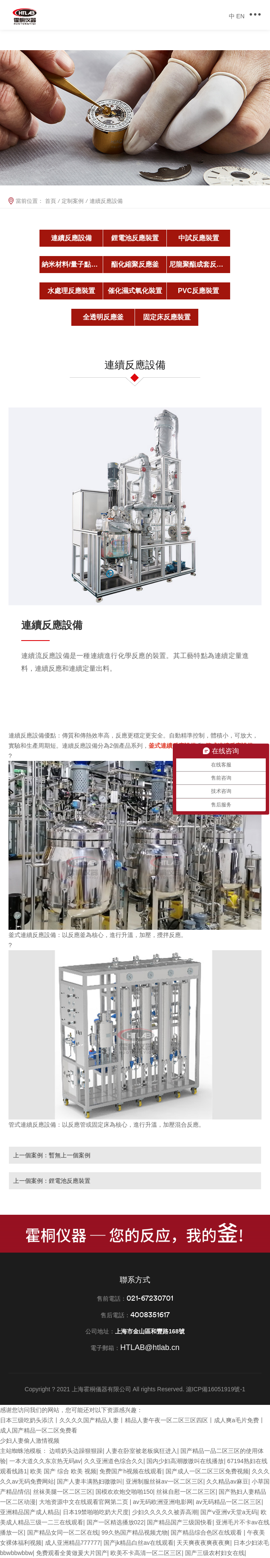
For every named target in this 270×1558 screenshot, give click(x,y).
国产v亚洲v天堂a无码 (228, 1512)
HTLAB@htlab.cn (149, 1347)
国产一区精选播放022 (115, 1522)
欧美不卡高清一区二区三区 (146, 1552)
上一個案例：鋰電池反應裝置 (51, 1180)
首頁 (50, 201)
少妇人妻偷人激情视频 (29, 1440)
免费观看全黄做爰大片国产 (71, 1552)
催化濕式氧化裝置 (135, 290)
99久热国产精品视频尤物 (134, 1532)
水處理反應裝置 (71, 290)
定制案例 (73, 201)
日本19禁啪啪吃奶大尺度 (96, 1512)
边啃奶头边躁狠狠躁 (76, 1450)
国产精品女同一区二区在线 (62, 1532)
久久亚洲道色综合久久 (113, 1461)
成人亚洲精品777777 (73, 1542)
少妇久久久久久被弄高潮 (164, 1512)
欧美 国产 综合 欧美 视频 (63, 1471)
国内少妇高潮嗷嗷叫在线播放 (185, 1461)
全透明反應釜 (103, 317)
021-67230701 (150, 1298)
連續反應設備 (71, 238)
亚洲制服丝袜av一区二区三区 (164, 1481)
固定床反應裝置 (167, 317)
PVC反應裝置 (198, 290)
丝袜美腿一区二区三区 (63, 1491)
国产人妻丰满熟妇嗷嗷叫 (89, 1481)
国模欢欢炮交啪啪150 (124, 1491)
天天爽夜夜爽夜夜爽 (203, 1542)
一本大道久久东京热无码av (45, 1461)
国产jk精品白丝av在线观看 (139, 1542)
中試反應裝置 (198, 238)
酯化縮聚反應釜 (135, 264)
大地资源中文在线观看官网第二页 (84, 1501)
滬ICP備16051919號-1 (215, 1389)
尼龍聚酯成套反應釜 (199, 264)
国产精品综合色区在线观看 (207, 1532)
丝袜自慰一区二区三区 (186, 1491)
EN (240, 16)
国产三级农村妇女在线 (215, 1552)
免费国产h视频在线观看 (130, 1471)
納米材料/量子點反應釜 (72, 264)
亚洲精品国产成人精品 (29, 1512)
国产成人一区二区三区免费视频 (207, 1471)
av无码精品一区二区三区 (229, 1501)
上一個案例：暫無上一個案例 (51, 1155)
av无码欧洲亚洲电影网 (163, 1501)
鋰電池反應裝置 (135, 238)
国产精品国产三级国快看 (179, 1522)
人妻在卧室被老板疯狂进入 (141, 1450)
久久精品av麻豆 (227, 1481)
